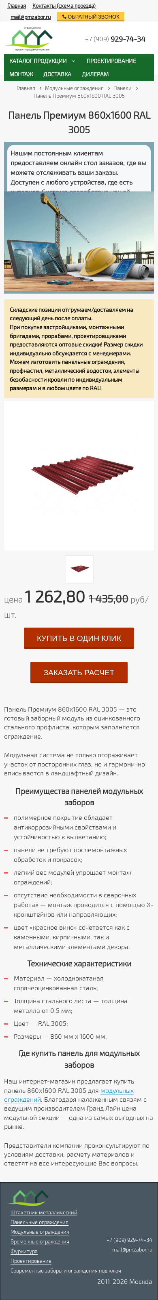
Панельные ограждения (39, 1222)
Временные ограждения (40, 1241)
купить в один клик (79, 638)
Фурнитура (24, 1251)
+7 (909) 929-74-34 (129, 1240)
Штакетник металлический (44, 1212)
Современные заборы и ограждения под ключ (66, 1270)
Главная (16, 5)
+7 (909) (115, 39)
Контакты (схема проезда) (64, 5)
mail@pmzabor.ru (31, 17)
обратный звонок (91, 17)
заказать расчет (78, 672)
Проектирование (31, 1261)
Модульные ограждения (40, 1232)
